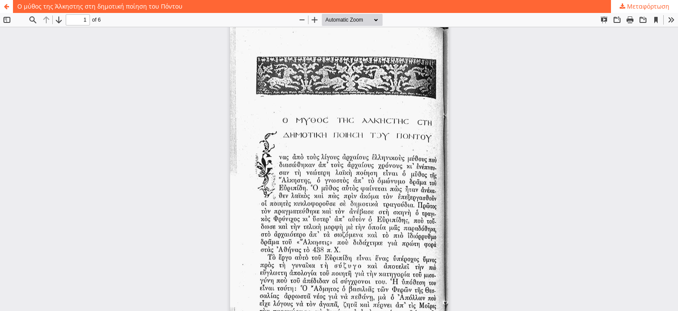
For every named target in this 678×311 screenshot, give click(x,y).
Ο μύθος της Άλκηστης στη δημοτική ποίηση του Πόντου (99, 6)
